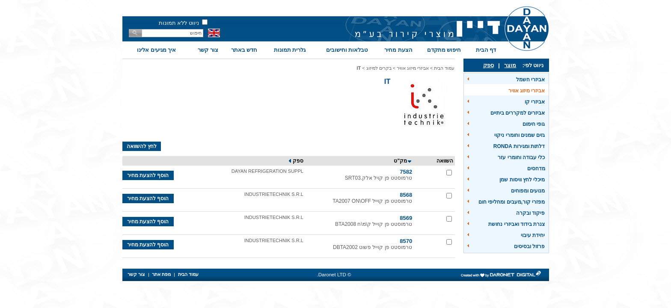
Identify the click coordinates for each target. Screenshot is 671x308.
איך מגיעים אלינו (156, 50)
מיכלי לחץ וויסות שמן (522, 180)
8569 (406, 218)
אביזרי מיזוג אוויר (526, 91)
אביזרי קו (535, 102)
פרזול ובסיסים (529, 246)
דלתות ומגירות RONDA (519, 146)
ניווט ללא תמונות (179, 23)
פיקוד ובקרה (530, 213)
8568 (406, 195)
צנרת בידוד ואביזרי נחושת (516, 224)
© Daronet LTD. (334, 274)
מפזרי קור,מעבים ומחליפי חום (511, 202)
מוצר (510, 65)
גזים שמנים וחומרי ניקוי (519, 135)
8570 (406, 241)
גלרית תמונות (290, 50)
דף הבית (486, 50)
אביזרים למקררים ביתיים (517, 113)
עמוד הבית (444, 68)
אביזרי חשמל (530, 80)
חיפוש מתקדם (444, 50)
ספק (488, 65)
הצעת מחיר (398, 50)
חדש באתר (244, 50)
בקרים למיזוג (379, 68)
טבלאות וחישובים (347, 50)
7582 (406, 172)
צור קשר (208, 50)
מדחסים (536, 169)
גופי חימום (534, 124)
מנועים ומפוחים (528, 191)
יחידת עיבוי (533, 235)
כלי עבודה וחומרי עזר (521, 157)
